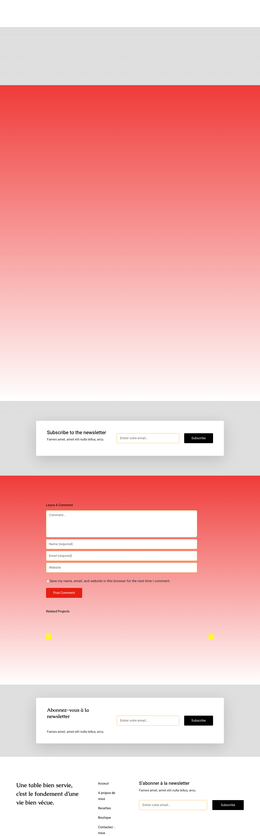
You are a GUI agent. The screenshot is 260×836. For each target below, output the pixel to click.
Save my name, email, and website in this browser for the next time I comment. (110, 569)
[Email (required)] (121, 544)
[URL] (121, 556)
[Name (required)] (121, 532)
